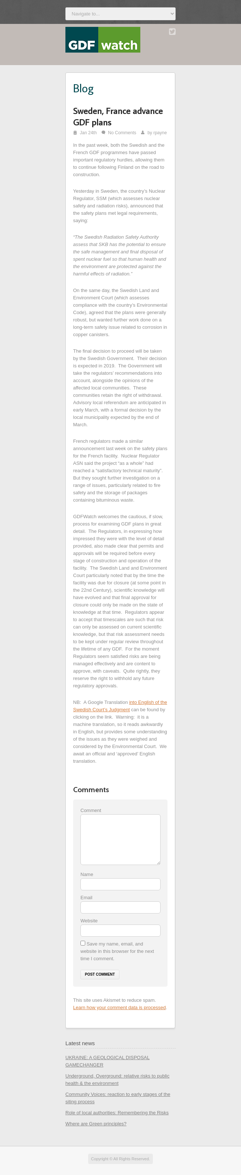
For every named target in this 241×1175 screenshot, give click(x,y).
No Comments (122, 132)
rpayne (160, 132)
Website (89, 920)
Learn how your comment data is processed (119, 1007)
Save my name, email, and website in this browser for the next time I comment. (117, 951)
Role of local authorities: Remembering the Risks (117, 1112)
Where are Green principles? (95, 1123)
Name (86, 874)
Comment (90, 810)
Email (86, 897)
